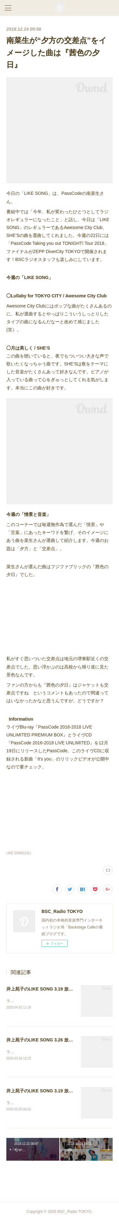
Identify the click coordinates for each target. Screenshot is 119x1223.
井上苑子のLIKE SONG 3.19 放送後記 (44, 988)
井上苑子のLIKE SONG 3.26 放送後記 (44, 1040)
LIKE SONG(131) (18, 853)
